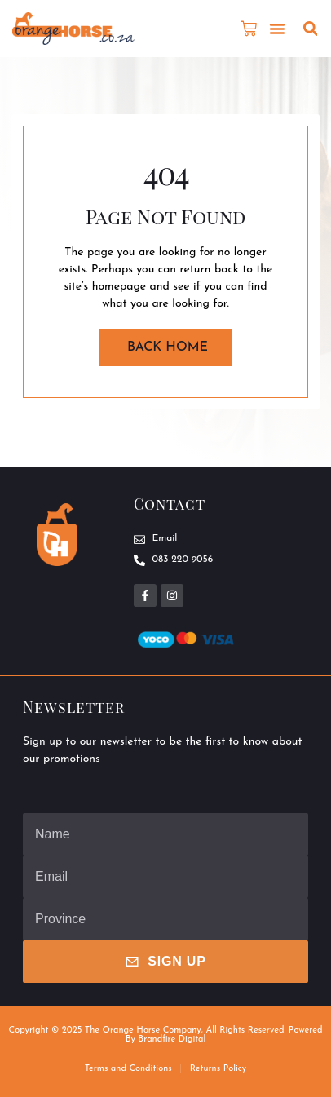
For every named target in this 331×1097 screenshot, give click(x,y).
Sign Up (165, 961)
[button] (277, 28)
